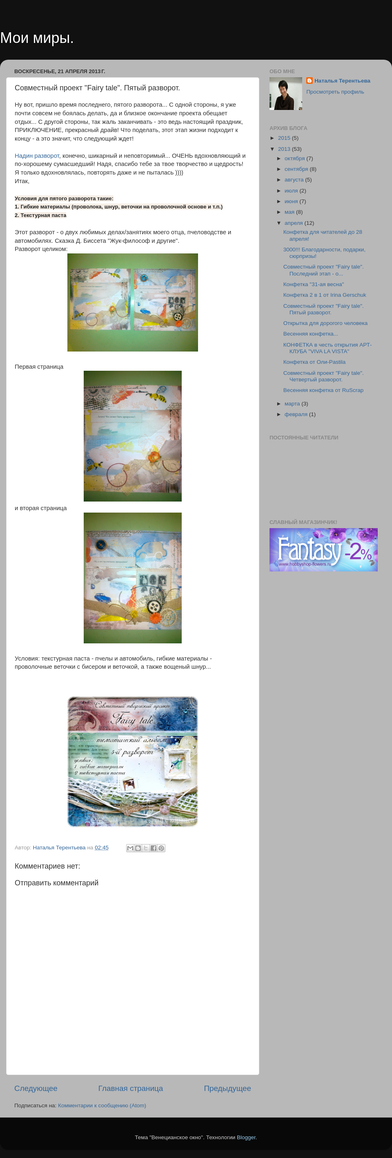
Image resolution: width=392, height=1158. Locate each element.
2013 (285, 149)
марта (293, 404)
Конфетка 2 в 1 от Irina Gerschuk (324, 295)
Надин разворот (37, 155)
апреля (294, 223)
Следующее (36, 1088)
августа (295, 180)
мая (290, 212)
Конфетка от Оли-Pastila (314, 362)
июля (292, 191)
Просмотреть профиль (335, 92)
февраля (297, 414)
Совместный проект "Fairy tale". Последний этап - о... (323, 270)
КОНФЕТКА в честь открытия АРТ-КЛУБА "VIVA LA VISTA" (327, 348)
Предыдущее (227, 1088)
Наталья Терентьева (342, 81)
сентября (297, 169)
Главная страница (130, 1088)
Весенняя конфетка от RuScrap (323, 390)
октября (295, 158)
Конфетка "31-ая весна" (313, 284)
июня (292, 201)
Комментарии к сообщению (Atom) (102, 1105)
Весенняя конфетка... (310, 334)
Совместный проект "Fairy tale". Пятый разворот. (323, 309)
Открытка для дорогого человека (325, 323)
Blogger (246, 1137)
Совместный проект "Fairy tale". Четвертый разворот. (323, 376)
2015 (285, 138)
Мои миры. (37, 37)
